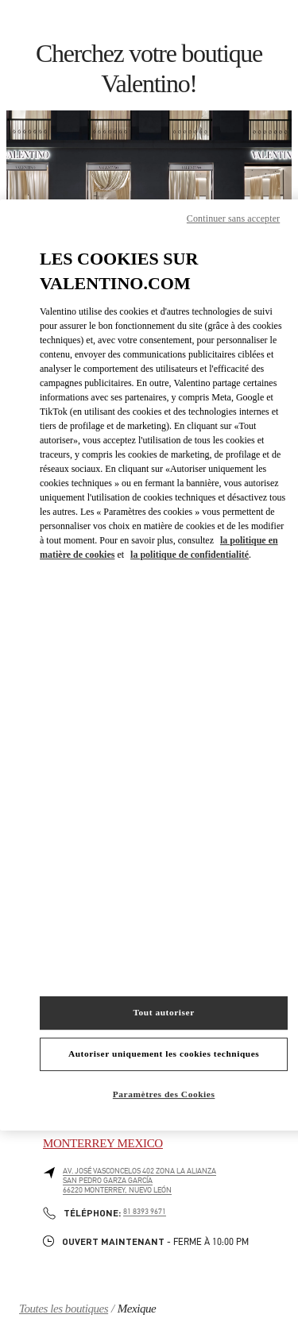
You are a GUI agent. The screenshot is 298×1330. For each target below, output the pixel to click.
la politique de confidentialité (189, 554)
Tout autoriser (163, 1012)
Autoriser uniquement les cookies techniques (163, 1053)
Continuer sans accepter (233, 218)
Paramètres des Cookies (164, 1094)
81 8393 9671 (144, 1211)
